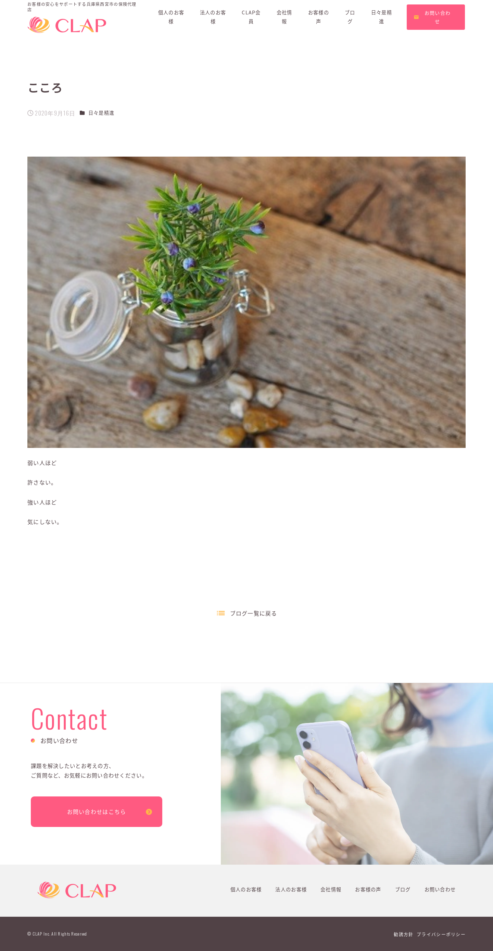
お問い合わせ (440, 889)
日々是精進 (101, 112)
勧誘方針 (403, 934)
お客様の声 (368, 889)
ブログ (403, 889)
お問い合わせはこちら (96, 811)
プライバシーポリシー (441, 934)
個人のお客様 (246, 889)
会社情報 (330, 889)
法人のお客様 (291, 889)
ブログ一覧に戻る (253, 613)
